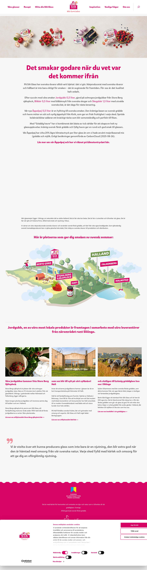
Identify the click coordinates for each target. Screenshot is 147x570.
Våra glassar (13, 4)
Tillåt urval (130, 551)
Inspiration (94, 4)
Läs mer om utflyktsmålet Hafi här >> (65, 445)
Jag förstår (130, 545)
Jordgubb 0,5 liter (70, 105)
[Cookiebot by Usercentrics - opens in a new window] (13, 566)
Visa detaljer (110, 566)
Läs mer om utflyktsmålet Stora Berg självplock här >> (25, 443)
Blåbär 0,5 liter (63, 108)
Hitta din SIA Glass (44, 4)
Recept (27, 4)
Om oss (126, 4)
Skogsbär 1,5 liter (42, 112)
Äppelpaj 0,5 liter (47, 118)
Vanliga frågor (111, 4)
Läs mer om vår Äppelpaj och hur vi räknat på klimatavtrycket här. (73, 162)
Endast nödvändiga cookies (130, 557)
